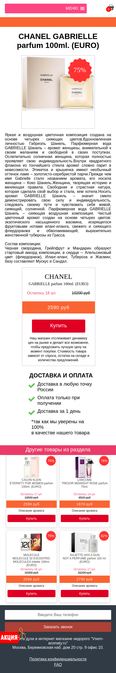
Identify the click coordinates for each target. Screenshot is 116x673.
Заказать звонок (58, 627)
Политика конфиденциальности (57, 659)
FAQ (58, 665)
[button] (72, 8)
